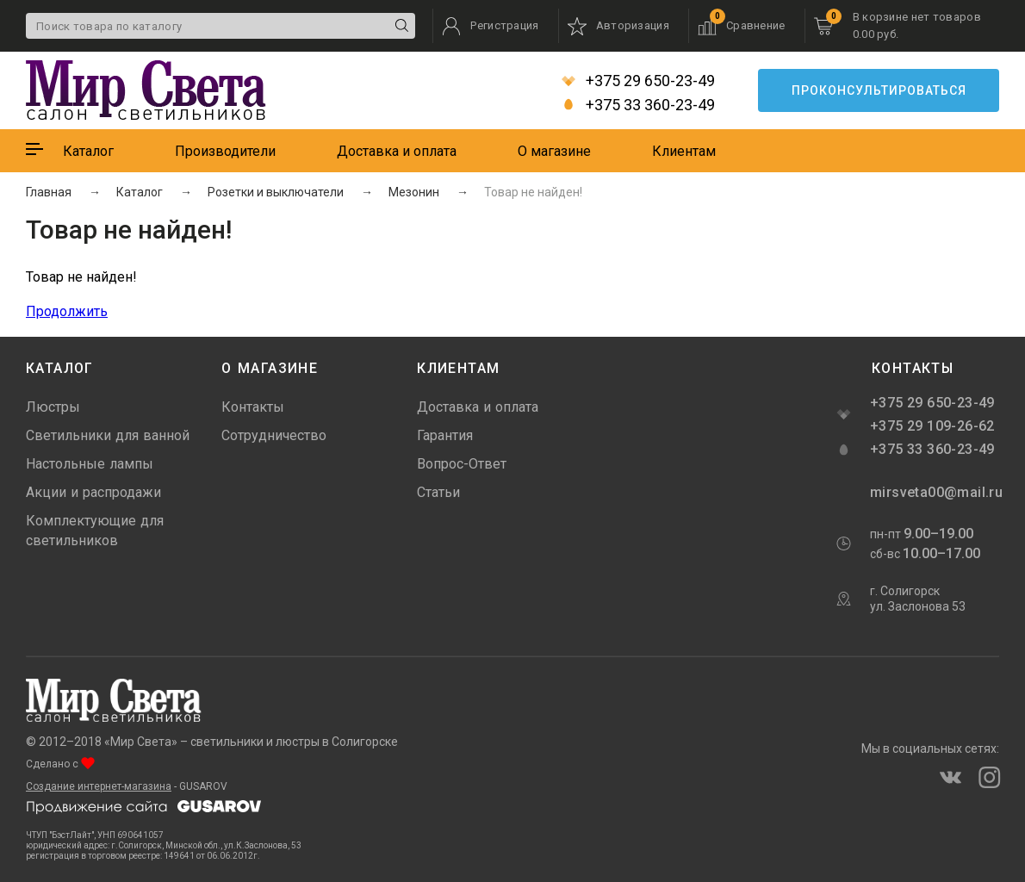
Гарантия (445, 435)
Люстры (53, 407)
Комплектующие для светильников (95, 530)
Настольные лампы (89, 464)
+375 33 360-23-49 (638, 105)
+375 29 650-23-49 (638, 81)
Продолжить (67, 311)
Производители (225, 151)
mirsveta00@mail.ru (934, 492)
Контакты (252, 407)
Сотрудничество (273, 435)
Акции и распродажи (93, 492)
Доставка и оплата (397, 151)
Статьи (438, 492)
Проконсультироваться (879, 90)
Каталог (88, 151)
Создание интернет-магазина (98, 786)
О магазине (554, 151)
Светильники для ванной (107, 435)
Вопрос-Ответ (461, 464)
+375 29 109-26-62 (932, 426)
